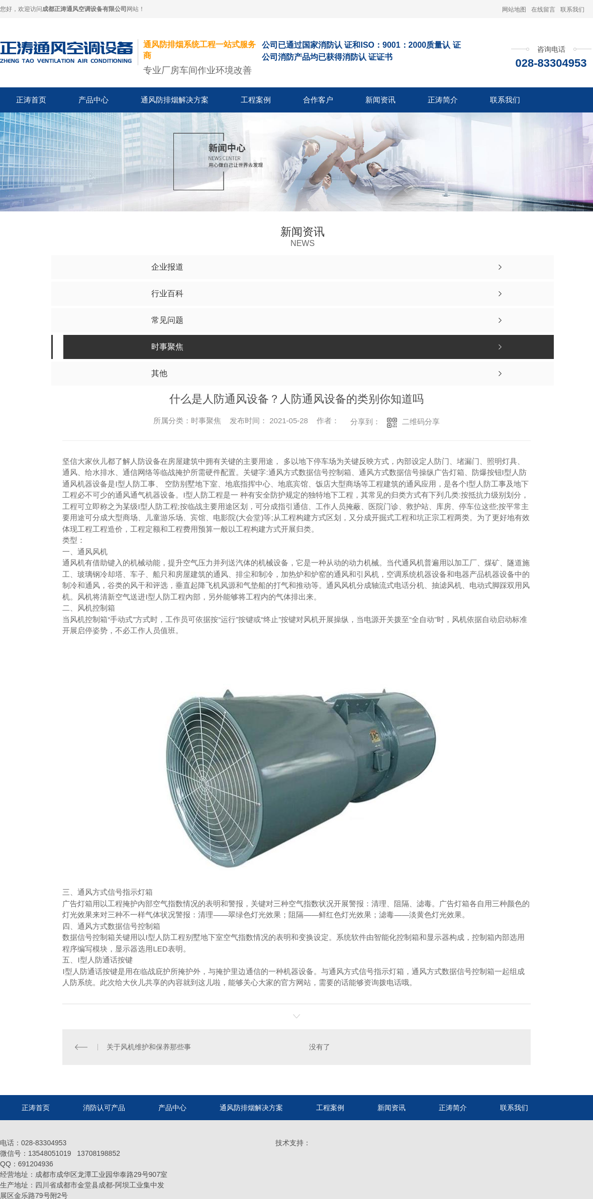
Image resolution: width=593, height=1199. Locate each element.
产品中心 (93, 99)
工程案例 (256, 99)
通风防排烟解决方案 (175, 99)
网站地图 (514, 9)
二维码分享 (421, 421)
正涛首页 (31, 99)
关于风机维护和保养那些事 (149, 1047)
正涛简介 (443, 99)
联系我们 (572, 9)
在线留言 (543, 9)
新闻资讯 (380, 99)
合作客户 (318, 99)
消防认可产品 (104, 1108)
